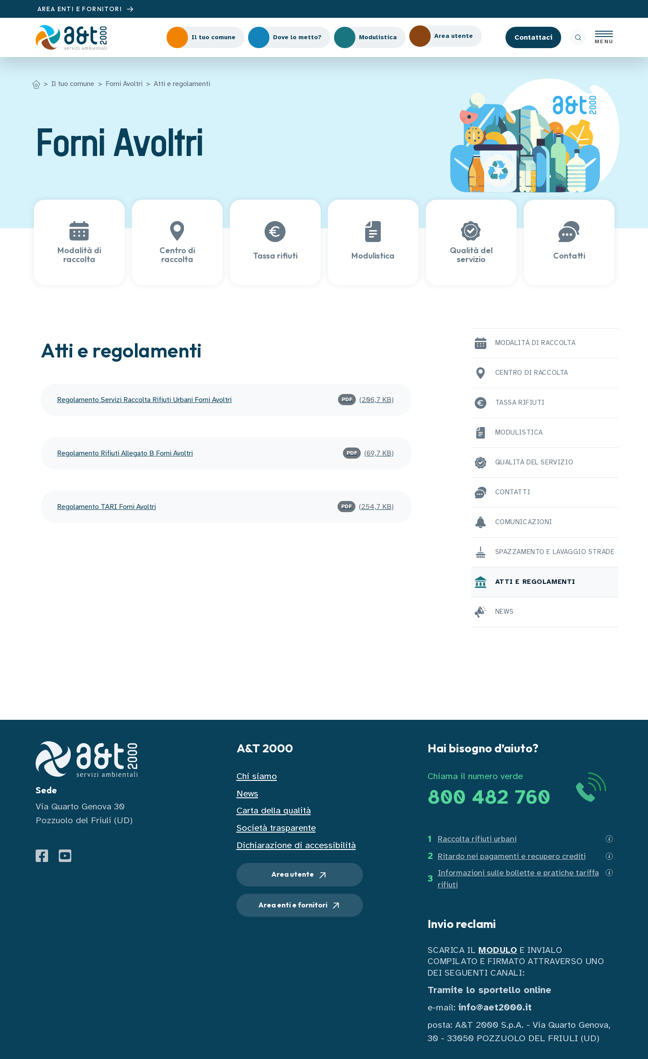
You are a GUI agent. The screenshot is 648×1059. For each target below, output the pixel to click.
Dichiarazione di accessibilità (296, 845)
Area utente (299, 875)
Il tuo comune (72, 83)
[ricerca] (578, 37)
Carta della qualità (273, 810)
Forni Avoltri (124, 83)
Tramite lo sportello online (489, 990)
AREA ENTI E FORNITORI (86, 9)
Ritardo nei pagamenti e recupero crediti (512, 856)
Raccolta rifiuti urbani (477, 839)
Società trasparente (276, 827)
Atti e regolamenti (182, 83)
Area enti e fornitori (299, 905)
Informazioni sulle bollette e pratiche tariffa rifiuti (518, 879)
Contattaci (533, 37)
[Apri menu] (604, 37)
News (247, 793)
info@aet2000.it (495, 1007)
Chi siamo (256, 776)
